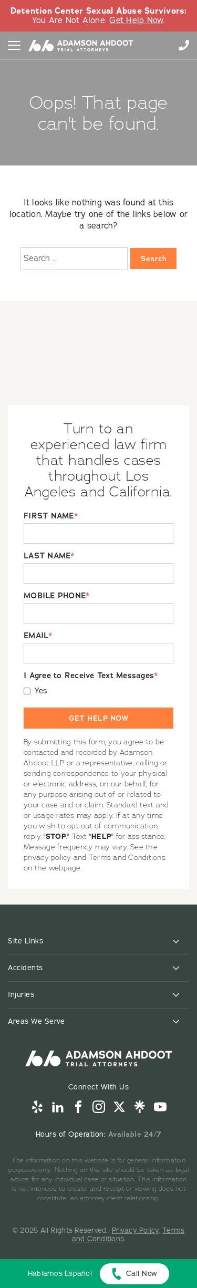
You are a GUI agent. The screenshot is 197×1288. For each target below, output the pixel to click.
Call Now (142, 1274)
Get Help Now (136, 20)
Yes (41, 691)
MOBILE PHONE (56, 595)
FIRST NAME (51, 516)
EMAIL (38, 635)
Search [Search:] (153, 258)
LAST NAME (49, 556)
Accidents (25, 968)
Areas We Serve (36, 1021)
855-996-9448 (184, 45)
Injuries (21, 995)
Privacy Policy (135, 1230)
